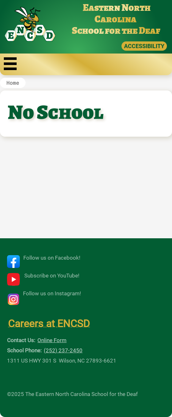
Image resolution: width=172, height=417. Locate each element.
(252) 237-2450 (63, 350)
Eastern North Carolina (117, 13)
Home (12, 82)
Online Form (51, 340)
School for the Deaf (116, 30)
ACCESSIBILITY (144, 46)
